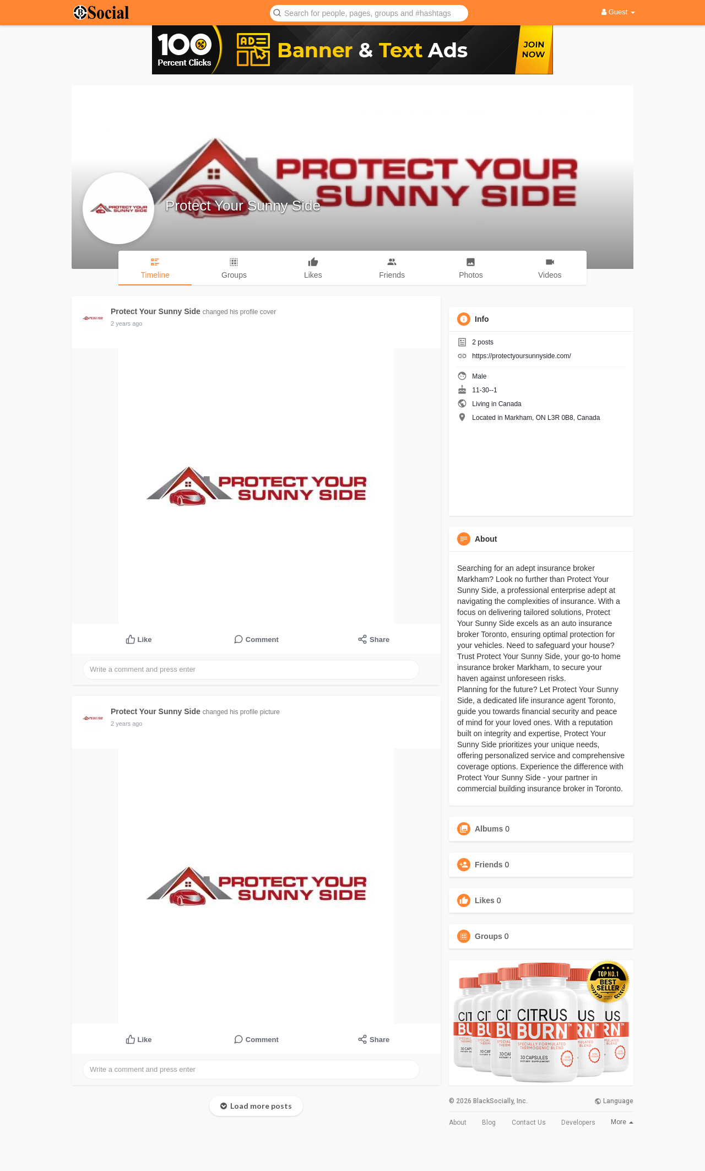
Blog (489, 1122)
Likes (485, 900)
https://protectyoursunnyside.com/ (521, 356)
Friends (489, 864)
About (458, 1122)
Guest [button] (618, 12)
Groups (488, 936)
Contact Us (529, 1122)
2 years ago (126, 323)
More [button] (622, 1122)
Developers (578, 1122)
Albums (489, 828)
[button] (369, 12)
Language (613, 1101)
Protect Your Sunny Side (243, 205)
